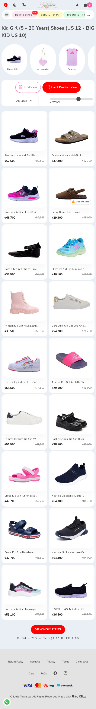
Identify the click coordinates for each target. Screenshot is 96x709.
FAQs (44, 673)
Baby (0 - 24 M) (50, 14)
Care (31, 673)
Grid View (28, 87)
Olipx (82, 697)
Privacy (51, 661)
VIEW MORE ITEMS (48, 629)
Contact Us (82, 661)
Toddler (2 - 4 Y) (76, 14)
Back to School (26, 13)
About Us (35, 661)
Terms (65, 661)
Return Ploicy (15, 661)
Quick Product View (61, 87)
